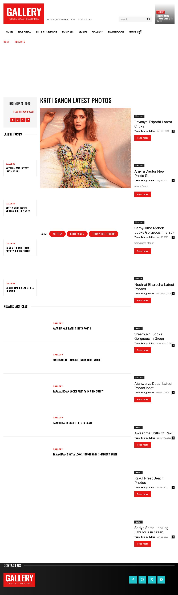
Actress (57, 293)
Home (6, 41)
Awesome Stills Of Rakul (154, 433)
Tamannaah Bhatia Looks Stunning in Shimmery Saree (91, 455)
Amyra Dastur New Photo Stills (149, 173)
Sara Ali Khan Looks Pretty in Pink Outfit (18, 249)
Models (138, 278)
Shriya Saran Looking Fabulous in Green (151, 530)
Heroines (20, 41)
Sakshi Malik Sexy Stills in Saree (20, 289)
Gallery (160, 12)
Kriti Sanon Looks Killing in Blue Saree (18, 209)
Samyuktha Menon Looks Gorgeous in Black (154, 230)
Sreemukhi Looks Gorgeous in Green (149, 336)
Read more (142, 138)
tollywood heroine (103, 293)
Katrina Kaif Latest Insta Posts (17, 169)
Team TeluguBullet (144, 293)
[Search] (148, 19)
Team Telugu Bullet (23, 111)
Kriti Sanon (77, 293)
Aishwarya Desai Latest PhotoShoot (153, 386)
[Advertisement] (89, 69)
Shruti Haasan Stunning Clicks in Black (164, 19)
